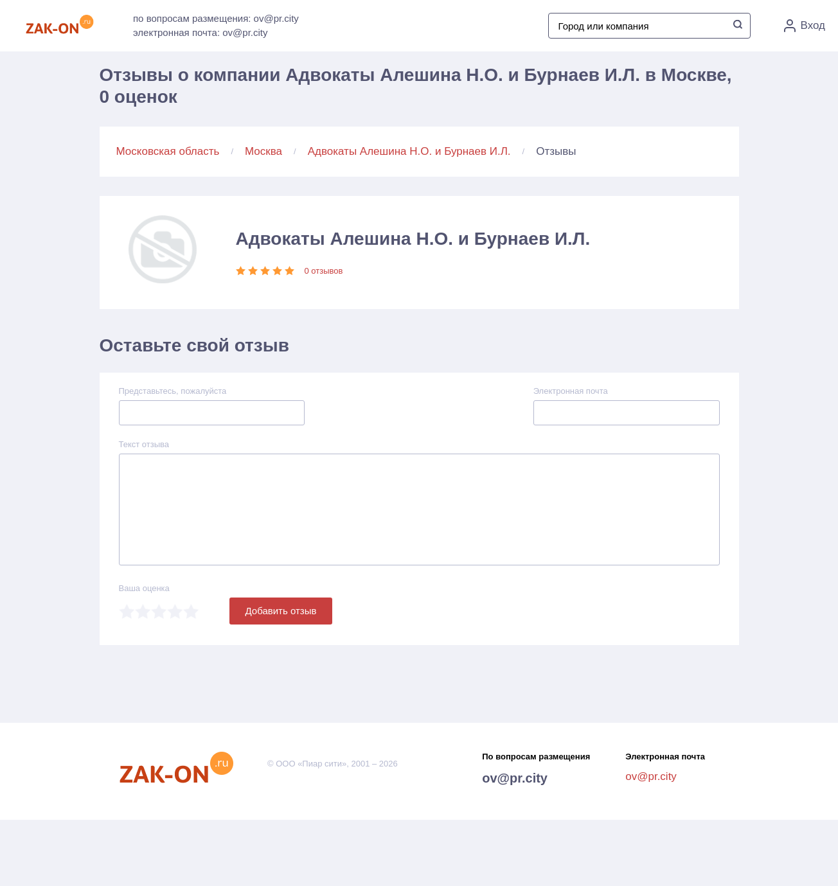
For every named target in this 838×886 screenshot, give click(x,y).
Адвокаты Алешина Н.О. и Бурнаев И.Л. (409, 151)
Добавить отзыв (281, 610)
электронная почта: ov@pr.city (200, 32)
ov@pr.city (515, 778)
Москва (263, 151)
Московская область (168, 151)
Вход (804, 25)
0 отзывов (324, 271)
